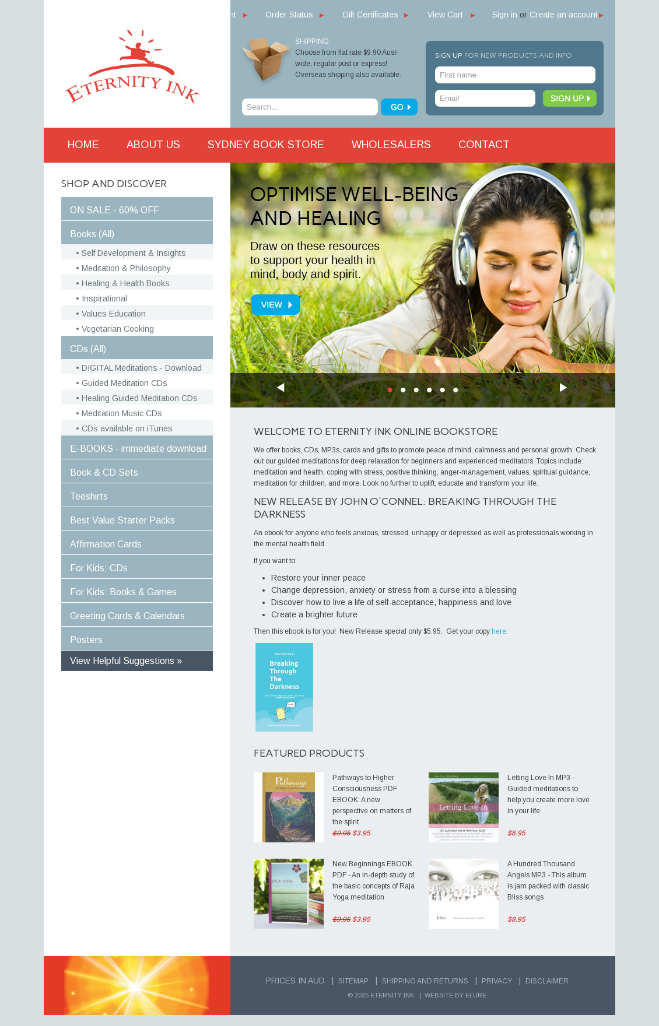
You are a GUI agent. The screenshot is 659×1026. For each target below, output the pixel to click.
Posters (86, 640)
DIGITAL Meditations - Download (142, 368)
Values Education (114, 313)
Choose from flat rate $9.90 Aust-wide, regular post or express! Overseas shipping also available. (348, 63)
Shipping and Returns (425, 981)
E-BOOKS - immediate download (138, 449)
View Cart (445, 14)
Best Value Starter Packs (122, 520)
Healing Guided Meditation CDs (140, 398)
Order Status (289, 14)
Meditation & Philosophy (126, 268)
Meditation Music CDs (122, 413)
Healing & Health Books (126, 283)
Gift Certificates (370, 14)
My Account (215, 14)
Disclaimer (547, 981)
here (499, 631)
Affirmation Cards (106, 544)
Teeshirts (89, 496)
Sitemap (353, 981)
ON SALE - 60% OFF (114, 210)
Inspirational (104, 298)
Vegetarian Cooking (118, 328)
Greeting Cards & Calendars (127, 616)
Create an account (564, 14)
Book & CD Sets (104, 472)
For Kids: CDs (99, 568)
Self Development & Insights (134, 253)
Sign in (504, 14)
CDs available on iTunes (127, 428)
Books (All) (92, 234)
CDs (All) (88, 349)
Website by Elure (455, 995)
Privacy (497, 981)
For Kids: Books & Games (123, 592)
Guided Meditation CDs (124, 383)
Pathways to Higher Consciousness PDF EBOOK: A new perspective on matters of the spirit (371, 800)
